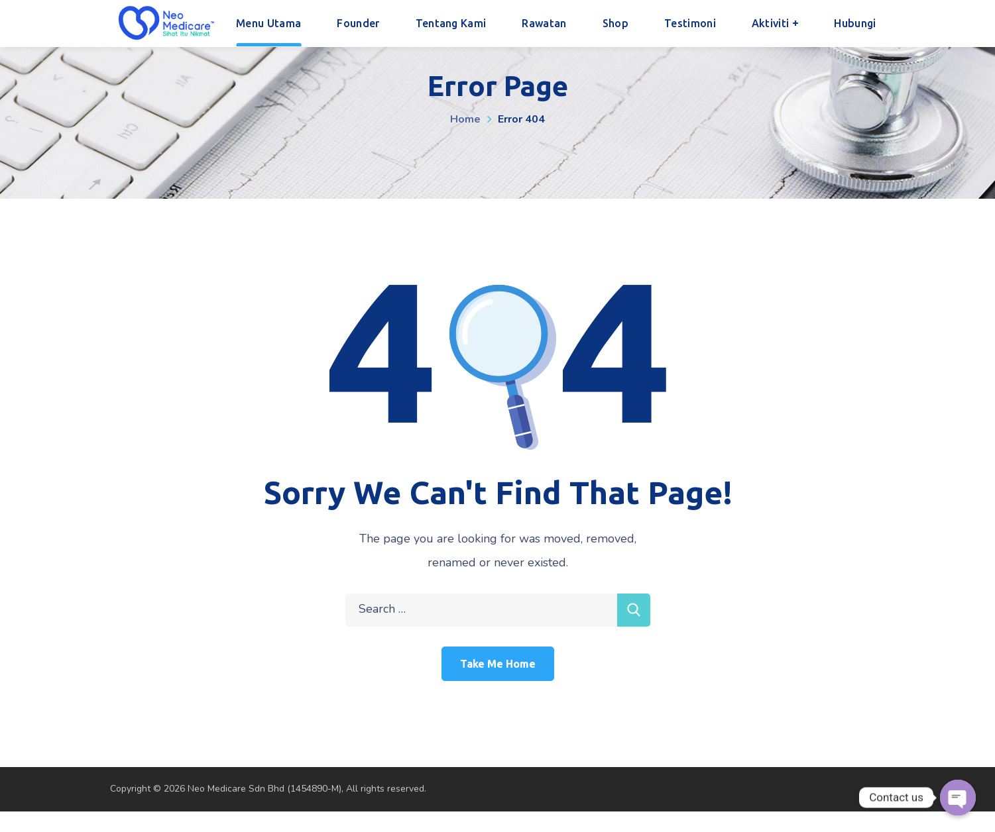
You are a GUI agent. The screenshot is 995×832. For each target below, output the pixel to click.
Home (465, 119)
